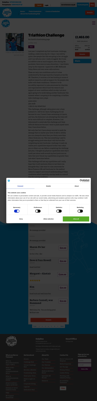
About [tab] (77, 186)
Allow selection (48, 219)
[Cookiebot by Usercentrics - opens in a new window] (81, 180)
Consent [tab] (20, 186)
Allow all (76, 219)
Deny (21, 219)
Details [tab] (48, 186)
